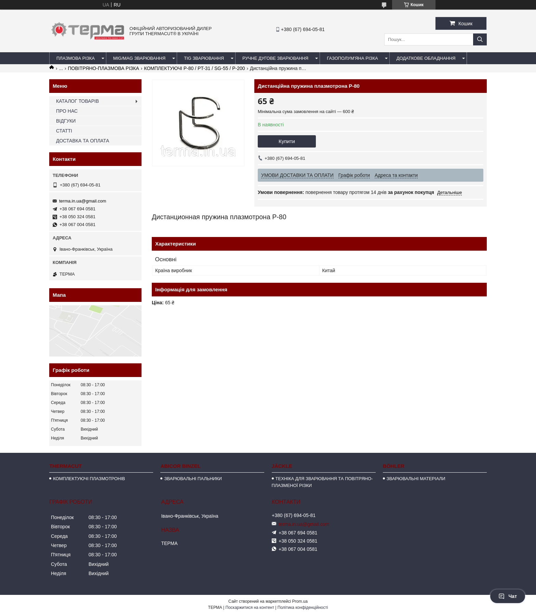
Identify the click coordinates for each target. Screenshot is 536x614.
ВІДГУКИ (66, 121)
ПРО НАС (67, 111)
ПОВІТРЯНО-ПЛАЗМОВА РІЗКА (103, 68)
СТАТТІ (64, 131)
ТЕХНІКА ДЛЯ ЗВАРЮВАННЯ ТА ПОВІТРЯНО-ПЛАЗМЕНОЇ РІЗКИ (322, 482)
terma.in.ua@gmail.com (82, 201)
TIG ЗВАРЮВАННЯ (204, 58)
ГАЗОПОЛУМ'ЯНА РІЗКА (352, 58)
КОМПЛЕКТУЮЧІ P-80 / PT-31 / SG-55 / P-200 (194, 68)
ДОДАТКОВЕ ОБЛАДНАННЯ (426, 58)
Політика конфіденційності (303, 607)
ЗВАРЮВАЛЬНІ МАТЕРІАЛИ (416, 478)
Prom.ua (300, 601)
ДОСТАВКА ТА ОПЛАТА (82, 140)
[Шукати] (480, 39)
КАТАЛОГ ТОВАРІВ (77, 101)
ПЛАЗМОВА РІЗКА (75, 58)
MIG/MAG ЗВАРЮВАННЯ (139, 58)
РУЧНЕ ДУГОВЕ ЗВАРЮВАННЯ (275, 58)
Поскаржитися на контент (250, 607)
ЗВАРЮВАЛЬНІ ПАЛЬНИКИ (193, 478)
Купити (287, 141)
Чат (507, 596)
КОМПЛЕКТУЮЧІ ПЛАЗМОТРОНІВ (89, 478)
